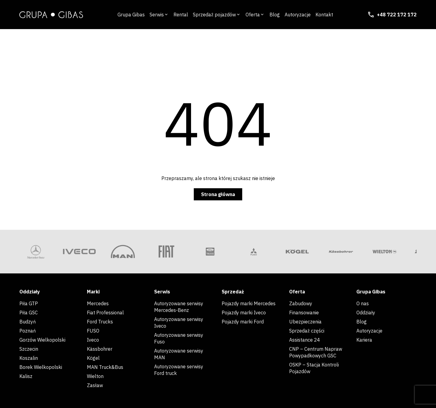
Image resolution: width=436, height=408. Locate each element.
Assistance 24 (304, 340)
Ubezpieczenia (305, 322)
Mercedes (98, 303)
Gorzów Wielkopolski (42, 340)
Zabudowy (300, 303)
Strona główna (218, 194)
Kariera (364, 340)
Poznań (27, 331)
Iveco (93, 340)
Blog (361, 322)
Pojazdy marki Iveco (244, 312)
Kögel (93, 358)
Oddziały (365, 312)
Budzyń (27, 322)
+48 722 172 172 (392, 14)
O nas (363, 303)
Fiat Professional (105, 312)
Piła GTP (28, 303)
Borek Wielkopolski (40, 367)
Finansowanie (304, 312)
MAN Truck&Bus (105, 367)
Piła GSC (28, 312)
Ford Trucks (100, 322)
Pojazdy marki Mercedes (249, 303)
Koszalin (28, 358)
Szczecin (28, 349)
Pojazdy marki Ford (243, 322)
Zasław (95, 385)
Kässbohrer (99, 349)
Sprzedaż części (306, 331)
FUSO (93, 331)
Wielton (95, 376)
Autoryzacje (369, 331)
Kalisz (25, 376)
